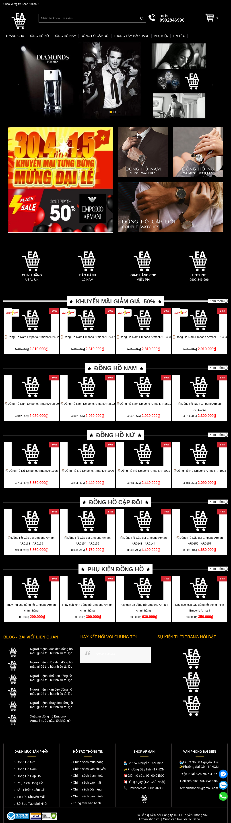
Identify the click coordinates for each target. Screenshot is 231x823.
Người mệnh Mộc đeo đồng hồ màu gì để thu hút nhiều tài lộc (51, 651)
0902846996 (172, 20)
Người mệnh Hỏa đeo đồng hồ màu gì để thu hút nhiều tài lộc (51, 664)
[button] (17, 81)
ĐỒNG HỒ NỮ (115, 435)
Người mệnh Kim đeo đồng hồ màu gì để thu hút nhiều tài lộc (51, 691)
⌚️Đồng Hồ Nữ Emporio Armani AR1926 (87, 470)
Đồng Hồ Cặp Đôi (29, 776)
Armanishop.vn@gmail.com (199, 788)
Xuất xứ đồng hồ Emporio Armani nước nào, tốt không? (50, 718)
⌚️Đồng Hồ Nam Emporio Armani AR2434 (199, 337)
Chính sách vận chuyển (89, 769)
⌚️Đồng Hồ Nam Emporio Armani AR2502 (87, 403)
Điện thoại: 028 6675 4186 (199, 774)
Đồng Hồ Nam (27, 769)
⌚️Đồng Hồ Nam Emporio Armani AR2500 (31, 403)
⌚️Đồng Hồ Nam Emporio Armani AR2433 (143, 337)
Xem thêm (218, 301)
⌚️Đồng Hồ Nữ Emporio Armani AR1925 (31, 470)
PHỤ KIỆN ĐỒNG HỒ (115, 569)
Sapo (196, 819)
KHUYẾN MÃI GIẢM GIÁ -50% (115, 301)
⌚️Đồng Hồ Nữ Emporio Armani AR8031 (143, 470)
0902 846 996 (199, 279)
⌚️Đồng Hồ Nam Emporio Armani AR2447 (87, 337)
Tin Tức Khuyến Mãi (31, 797)
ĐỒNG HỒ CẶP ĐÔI (115, 502)
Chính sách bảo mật (87, 782)
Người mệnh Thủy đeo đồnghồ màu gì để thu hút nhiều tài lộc (51, 705)
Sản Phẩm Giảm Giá (31, 790)
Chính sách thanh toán (88, 775)
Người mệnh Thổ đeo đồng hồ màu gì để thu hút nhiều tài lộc (51, 678)
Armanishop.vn (105, 653)
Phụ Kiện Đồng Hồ (30, 783)
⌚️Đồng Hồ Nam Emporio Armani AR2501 (143, 403)
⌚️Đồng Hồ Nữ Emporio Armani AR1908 (199, 470)
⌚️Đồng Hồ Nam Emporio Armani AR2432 (31, 337)
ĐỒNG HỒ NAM (115, 368)
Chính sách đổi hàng (87, 789)
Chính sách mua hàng (88, 762)
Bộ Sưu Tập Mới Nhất (32, 803)
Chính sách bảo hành (88, 796)
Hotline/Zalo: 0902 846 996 (199, 781)
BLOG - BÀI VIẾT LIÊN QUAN (30, 637)
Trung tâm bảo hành (87, 803)
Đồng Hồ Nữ (25, 762)
